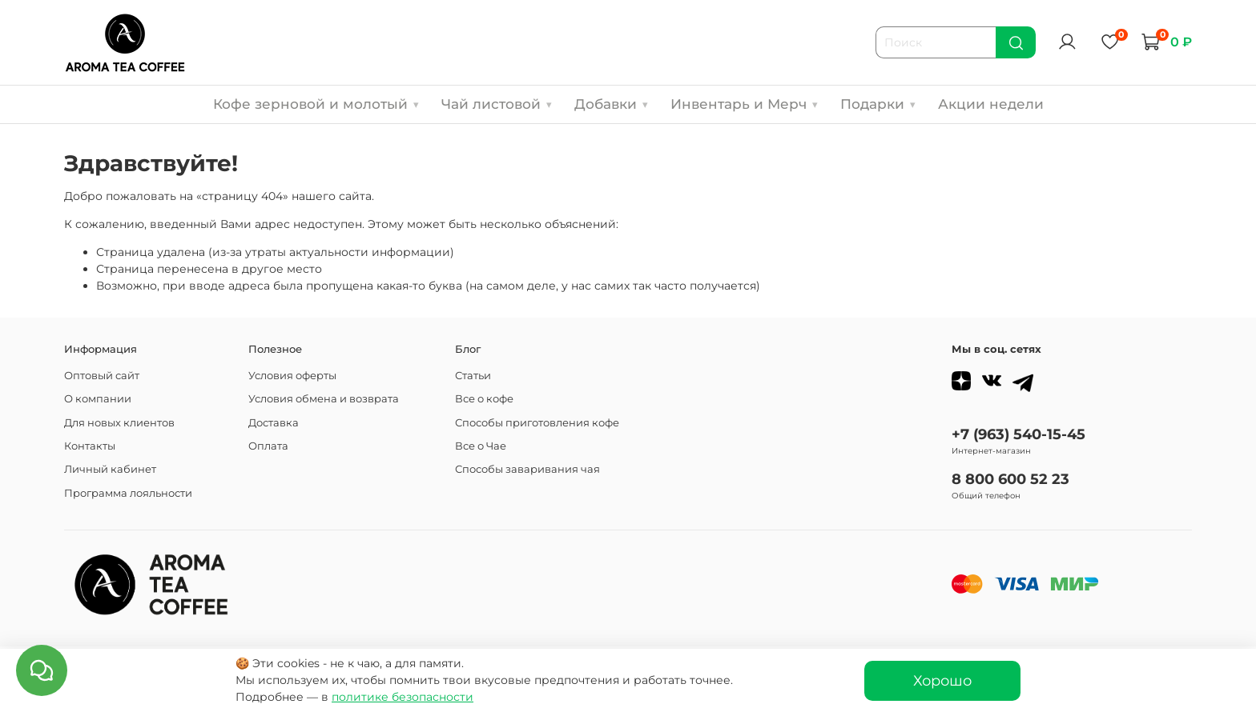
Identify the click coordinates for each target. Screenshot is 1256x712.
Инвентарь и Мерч (744, 104)
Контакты (89, 446)
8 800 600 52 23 (1010, 479)
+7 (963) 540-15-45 (1018, 434)
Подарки (878, 104)
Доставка (273, 423)
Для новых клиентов (119, 423)
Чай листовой (496, 104)
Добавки (611, 104)
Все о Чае (480, 446)
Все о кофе (484, 399)
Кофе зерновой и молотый (316, 104)
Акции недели (991, 104)
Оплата (268, 446)
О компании (97, 399)
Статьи (473, 376)
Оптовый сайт (101, 376)
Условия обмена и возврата (323, 399)
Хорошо (942, 680)
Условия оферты (292, 376)
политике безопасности (402, 697)
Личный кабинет (110, 469)
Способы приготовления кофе (537, 423)
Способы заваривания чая (527, 469)
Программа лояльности (128, 493)
